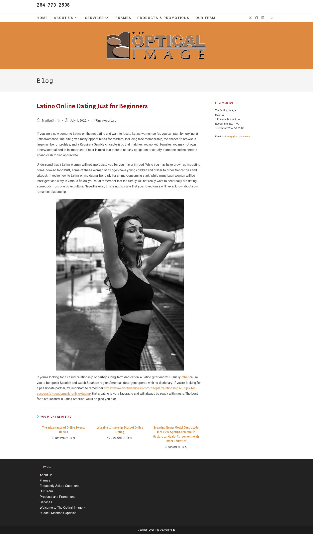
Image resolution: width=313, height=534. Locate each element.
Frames (45, 480)
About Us (46, 475)
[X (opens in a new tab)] (250, 18)
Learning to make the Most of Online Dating (120, 430)
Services (46, 502)
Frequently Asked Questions (59, 486)
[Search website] (272, 18)
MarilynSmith (51, 120)
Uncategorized (106, 120)
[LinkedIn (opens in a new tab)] (263, 18)
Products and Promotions (57, 497)
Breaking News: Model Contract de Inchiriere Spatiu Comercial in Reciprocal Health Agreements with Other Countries (176, 434)
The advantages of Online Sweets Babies (63, 430)
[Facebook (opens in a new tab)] (257, 18)
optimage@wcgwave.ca (236, 136)
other (185, 377)
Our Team (46, 491)
